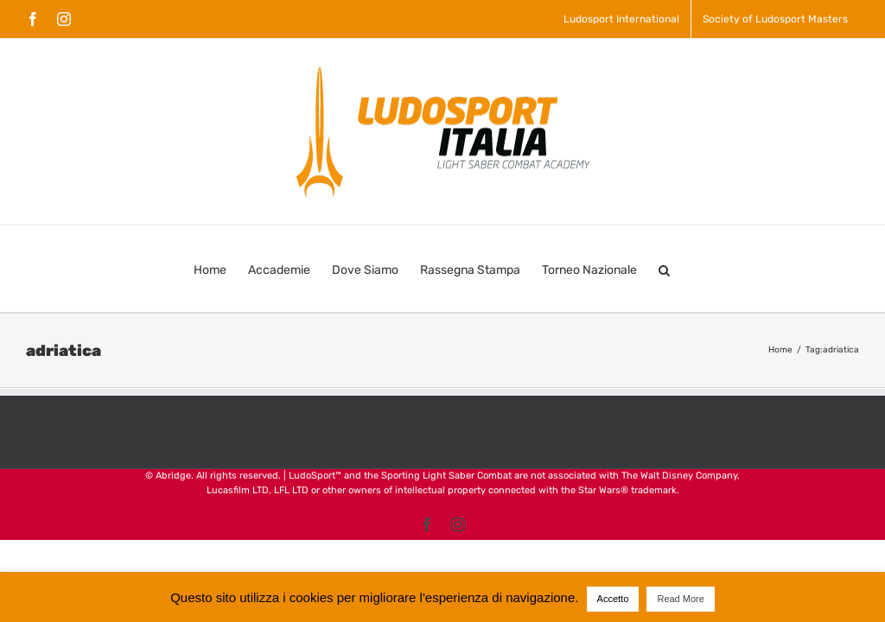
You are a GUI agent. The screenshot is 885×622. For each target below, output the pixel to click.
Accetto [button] (613, 598)
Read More (680, 598)
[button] (664, 268)
